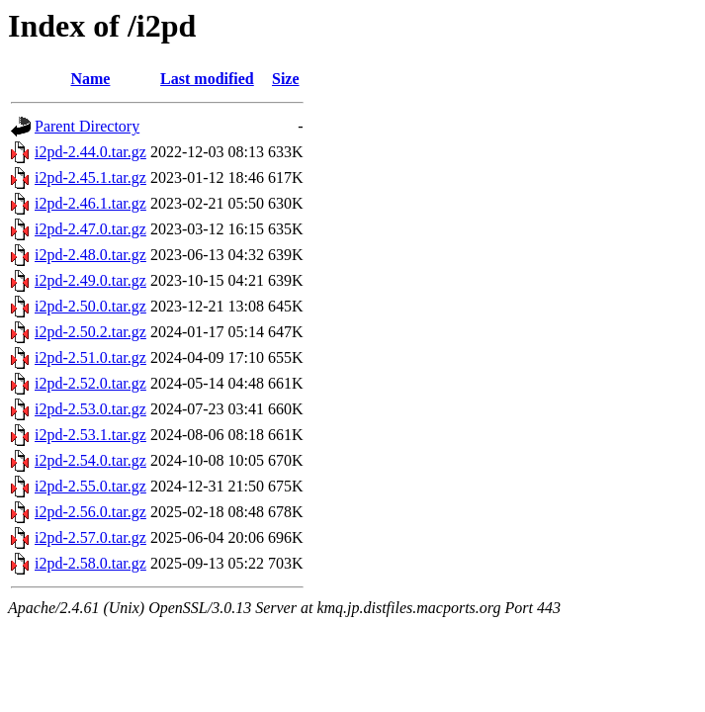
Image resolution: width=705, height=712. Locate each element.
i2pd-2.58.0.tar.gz (90, 563)
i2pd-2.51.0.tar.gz (90, 357)
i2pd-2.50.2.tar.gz (90, 331)
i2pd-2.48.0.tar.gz (90, 254)
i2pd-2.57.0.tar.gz (90, 537)
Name (90, 78)
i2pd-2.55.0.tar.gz (90, 486)
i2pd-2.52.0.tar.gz (90, 383)
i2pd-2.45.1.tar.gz (90, 177)
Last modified (207, 78)
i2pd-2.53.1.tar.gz (90, 434)
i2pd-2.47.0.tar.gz (90, 229)
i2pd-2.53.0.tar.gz (90, 408)
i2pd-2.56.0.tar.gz (90, 511)
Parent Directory (87, 126)
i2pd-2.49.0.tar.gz (90, 280)
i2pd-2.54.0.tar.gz (90, 460)
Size (286, 78)
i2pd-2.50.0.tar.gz (90, 306)
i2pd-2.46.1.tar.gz (90, 203)
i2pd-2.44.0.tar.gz (90, 151)
